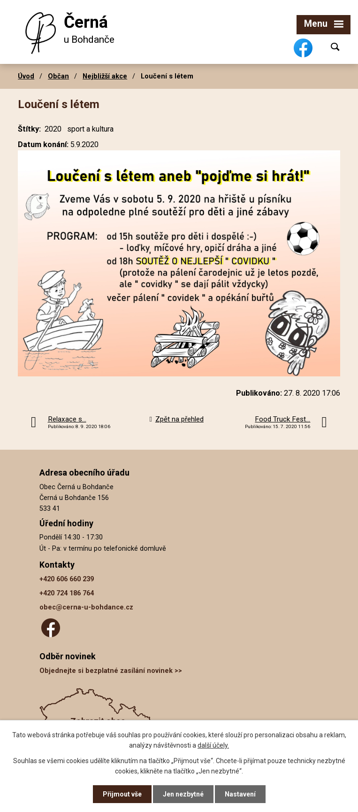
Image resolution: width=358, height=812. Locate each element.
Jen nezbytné (183, 794)
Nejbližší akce (105, 76)
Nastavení (240, 794)
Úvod (26, 76)
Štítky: (29, 129)
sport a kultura (90, 129)
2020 (53, 129)
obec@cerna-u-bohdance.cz (86, 607)
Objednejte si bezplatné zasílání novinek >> (110, 671)
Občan (58, 76)
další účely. (213, 745)
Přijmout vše (122, 794)
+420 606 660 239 (66, 579)
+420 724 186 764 (66, 593)
